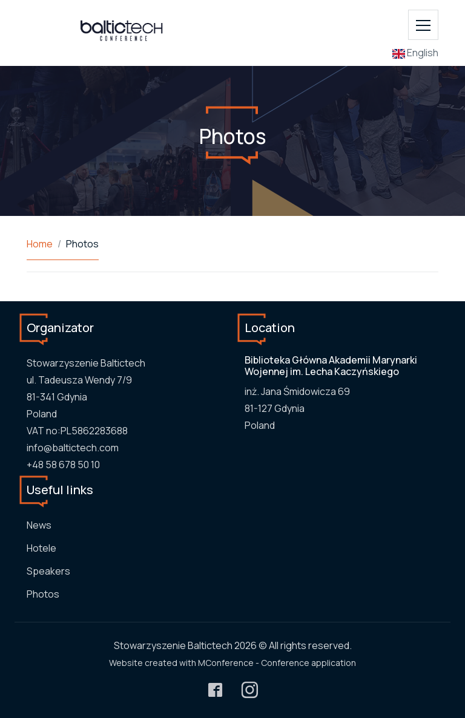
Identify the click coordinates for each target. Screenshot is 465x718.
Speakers (48, 571)
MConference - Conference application (277, 662)
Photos (43, 594)
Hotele (41, 548)
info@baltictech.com (73, 447)
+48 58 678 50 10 (63, 464)
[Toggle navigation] (423, 25)
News (39, 525)
